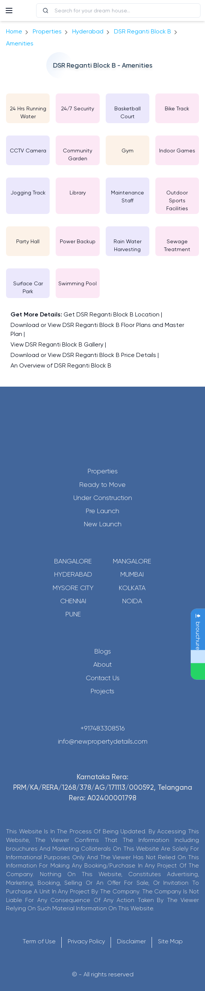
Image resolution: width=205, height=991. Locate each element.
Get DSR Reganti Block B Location (111, 314)
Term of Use (39, 941)
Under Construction (102, 498)
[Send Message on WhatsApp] (198, 671)
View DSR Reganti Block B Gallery (57, 344)
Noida (132, 601)
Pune (73, 614)
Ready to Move (102, 484)
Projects (102, 691)
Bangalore (73, 561)
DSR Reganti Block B (142, 31)
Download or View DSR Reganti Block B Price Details (83, 354)
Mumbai (132, 574)
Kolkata (132, 588)
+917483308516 (102, 728)
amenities (19, 43)
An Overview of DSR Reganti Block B (61, 365)
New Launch (102, 524)
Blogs (102, 651)
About (102, 664)
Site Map (170, 941)
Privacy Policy (86, 941)
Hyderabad (73, 574)
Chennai (73, 601)
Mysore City (73, 588)
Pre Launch (102, 511)
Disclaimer (131, 941)
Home (14, 31)
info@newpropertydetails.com (102, 741)
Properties (47, 31)
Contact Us (103, 678)
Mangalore (132, 561)
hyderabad (87, 31)
